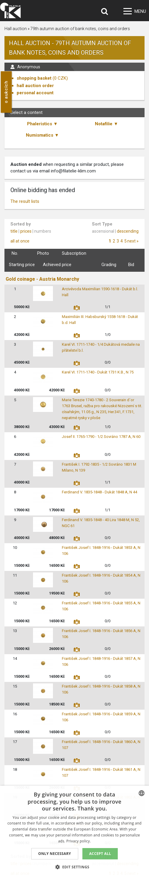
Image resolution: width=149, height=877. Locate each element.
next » (133, 241)
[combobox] (142, 793)
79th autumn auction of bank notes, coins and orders (80, 28)
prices (26, 231)
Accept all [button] (100, 853)
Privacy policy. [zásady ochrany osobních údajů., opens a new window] (78, 841)
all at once (19, 241)
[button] (75, 867)
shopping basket (34, 78)
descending (128, 231)
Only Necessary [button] (54, 853)
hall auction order (35, 85)
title (14, 231)
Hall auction (15, 28)
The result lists (24, 201)
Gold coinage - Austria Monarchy (42, 279)
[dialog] (74, 831)
